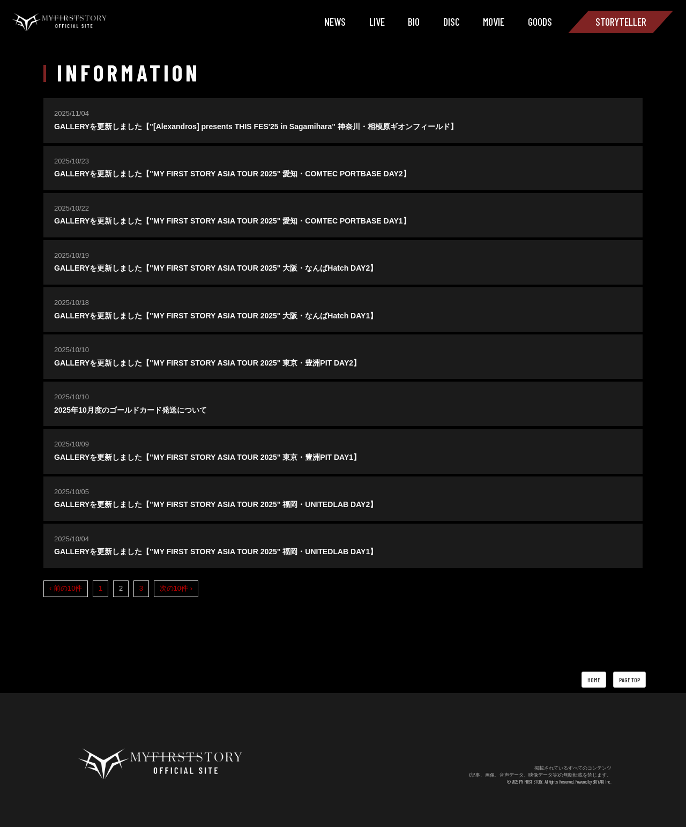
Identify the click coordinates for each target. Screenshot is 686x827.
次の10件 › (176, 588)
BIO (414, 21)
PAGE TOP (629, 679)
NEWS (335, 21)
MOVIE (493, 21)
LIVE (377, 21)
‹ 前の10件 (65, 588)
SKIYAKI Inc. (602, 782)
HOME (593, 679)
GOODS (540, 21)
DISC (451, 21)
